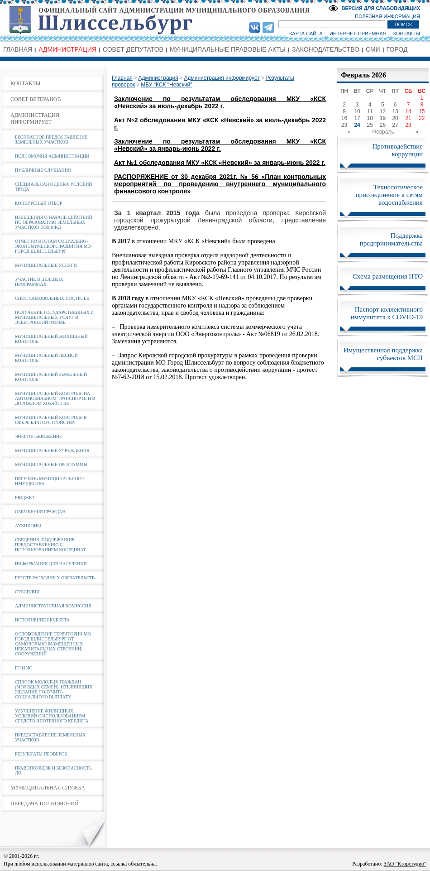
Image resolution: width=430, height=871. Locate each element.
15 (422, 111)
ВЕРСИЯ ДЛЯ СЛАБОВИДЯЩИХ (380, 8)
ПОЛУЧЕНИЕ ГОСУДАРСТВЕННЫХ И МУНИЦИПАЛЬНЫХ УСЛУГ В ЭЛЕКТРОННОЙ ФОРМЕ (54, 317)
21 (408, 118)
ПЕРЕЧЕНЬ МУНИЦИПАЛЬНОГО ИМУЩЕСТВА (49, 481)
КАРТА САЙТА (306, 33)
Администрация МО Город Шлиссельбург (215, 20)
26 (383, 125)
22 (422, 118)
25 (370, 125)
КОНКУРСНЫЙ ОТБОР (38, 203)
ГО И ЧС (23, 667)
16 (344, 118)
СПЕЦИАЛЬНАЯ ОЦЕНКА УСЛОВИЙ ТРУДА (53, 187)
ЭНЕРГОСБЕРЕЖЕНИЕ (38, 436)
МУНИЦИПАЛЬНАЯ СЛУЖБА (47, 787)
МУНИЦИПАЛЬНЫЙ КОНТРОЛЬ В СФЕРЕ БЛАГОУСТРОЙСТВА (51, 420)
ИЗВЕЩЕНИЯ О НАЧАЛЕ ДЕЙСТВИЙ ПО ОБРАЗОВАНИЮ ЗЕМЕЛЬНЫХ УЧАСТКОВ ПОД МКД (53, 222)
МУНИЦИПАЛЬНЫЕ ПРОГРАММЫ (51, 464)
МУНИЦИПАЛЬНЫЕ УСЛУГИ (46, 265)
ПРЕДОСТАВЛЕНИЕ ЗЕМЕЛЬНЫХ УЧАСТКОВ (50, 737)
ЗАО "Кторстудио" (405, 864)
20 (395, 118)
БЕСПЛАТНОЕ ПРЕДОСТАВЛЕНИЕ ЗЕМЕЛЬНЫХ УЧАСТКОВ (51, 139)
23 (344, 125)
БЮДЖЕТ (24, 497)
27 (395, 125)
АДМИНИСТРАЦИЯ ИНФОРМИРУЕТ (34, 118)
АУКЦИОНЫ (28, 525)
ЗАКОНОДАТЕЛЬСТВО (325, 49)
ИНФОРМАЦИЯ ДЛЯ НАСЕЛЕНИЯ (50, 563)
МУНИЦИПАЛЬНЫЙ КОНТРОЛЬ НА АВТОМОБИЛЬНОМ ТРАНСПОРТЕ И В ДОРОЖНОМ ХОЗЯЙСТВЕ (55, 398)
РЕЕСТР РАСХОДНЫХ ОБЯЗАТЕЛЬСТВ (55, 577)
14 (408, 111)
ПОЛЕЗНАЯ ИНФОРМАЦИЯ (387, 16)
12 (383, 111)
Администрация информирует (221, 78)
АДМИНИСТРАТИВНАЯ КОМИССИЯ (53, 605)
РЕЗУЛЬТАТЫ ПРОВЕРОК (41, 753)
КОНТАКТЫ (406, 33)
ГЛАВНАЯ (17, 49)
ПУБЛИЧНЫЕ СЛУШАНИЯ (43, 170)
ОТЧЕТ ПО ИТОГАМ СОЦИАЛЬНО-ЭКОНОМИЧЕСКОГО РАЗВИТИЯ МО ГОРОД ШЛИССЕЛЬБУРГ (53, 246)
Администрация (158, 78)
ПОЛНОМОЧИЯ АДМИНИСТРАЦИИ (52, 156)
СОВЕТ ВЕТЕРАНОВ (35, 99)
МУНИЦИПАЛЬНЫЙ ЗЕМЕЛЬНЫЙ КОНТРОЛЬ (51, 377)
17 (357, 118)
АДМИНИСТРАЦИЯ (67, 49)
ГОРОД (397, 49)
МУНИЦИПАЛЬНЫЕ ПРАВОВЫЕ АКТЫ (228, 49)
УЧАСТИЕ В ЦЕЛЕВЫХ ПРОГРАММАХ (39, 282)
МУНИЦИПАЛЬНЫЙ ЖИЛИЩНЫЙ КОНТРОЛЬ (51, 339)
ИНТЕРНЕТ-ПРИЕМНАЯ (358, 33)
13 (395, 111)
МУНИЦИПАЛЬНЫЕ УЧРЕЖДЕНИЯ (52, 450)
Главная (122, 78)
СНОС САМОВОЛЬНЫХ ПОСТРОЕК (52, 298)
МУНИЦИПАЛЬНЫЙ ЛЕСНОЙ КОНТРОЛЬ (46, 358)
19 (383, 118)
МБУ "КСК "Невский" (166, 85)
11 (370, 111)
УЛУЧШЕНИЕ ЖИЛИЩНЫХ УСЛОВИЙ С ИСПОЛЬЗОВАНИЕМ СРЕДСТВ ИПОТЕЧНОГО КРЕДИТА (51, 715)
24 (357, 125)
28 (408, 125)
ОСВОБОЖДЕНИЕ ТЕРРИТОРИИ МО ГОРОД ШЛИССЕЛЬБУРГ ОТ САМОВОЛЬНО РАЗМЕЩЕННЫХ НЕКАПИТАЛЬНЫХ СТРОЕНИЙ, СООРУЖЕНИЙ (53, 643)
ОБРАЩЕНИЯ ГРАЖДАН (40, 511)
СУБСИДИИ (27, 591)
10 (357, 111)
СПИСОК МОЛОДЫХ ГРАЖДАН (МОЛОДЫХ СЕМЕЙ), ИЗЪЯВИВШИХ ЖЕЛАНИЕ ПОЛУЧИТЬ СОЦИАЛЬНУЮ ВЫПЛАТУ (54, 689)
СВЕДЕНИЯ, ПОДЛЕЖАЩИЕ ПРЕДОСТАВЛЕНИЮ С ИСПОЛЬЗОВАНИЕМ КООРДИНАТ (50, 544)
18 (370, 118)
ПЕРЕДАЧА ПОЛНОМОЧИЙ (44, 803)
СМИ (373, 49)
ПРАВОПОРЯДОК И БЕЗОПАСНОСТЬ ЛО (53, 770)
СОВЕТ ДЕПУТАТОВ (133, 49)
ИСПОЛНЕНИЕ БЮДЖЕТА (42, 619)
